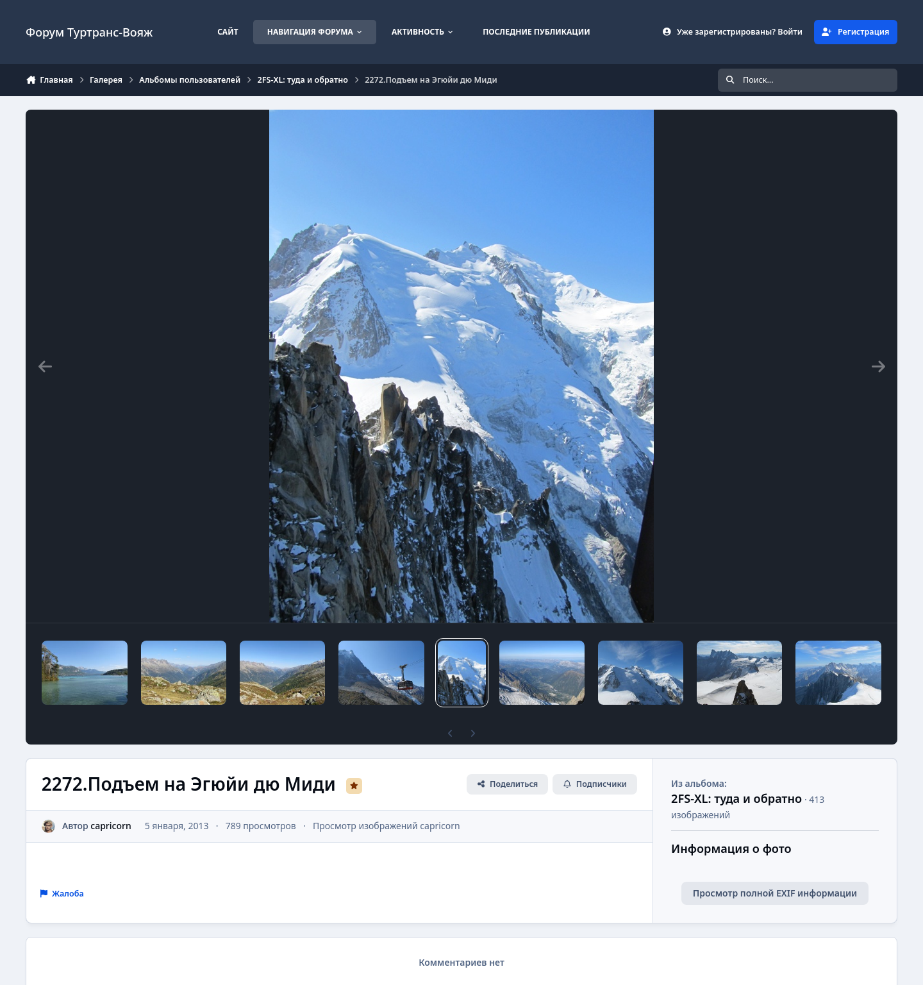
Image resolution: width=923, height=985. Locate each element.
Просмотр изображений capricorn (386, 826)
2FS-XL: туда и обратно (736, 798)
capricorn (110, 826)
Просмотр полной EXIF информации (775, 893)
